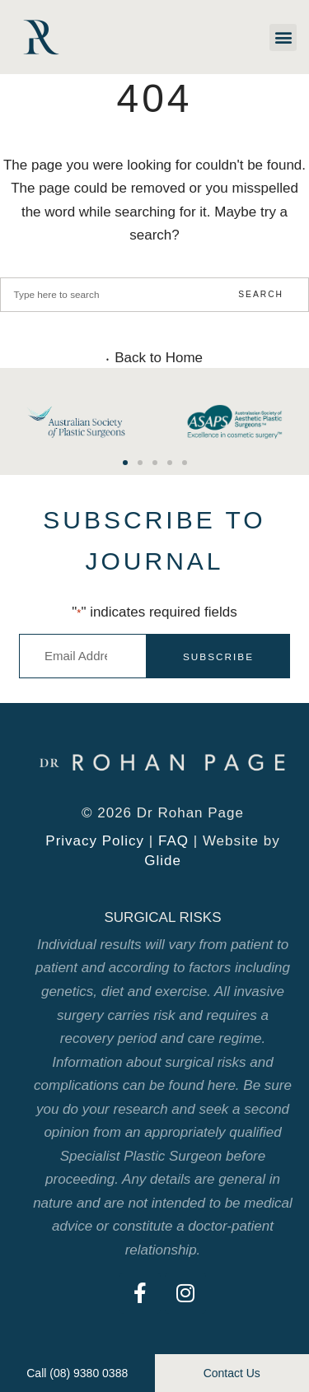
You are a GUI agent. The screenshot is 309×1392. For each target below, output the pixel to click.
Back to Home (159, 358)
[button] (283, 37)
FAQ (173, 841)
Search (260, 294)
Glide (162, 860)
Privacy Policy (94, 841)
